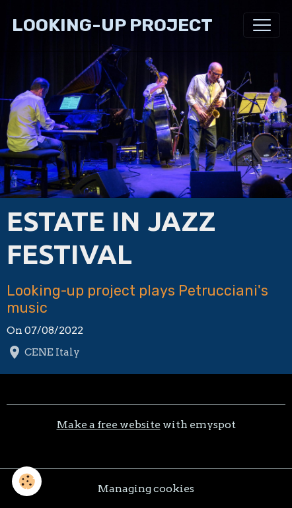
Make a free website (109, 424)
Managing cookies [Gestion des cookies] (146, 488)
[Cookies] (27, 481)
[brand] (112, 25)
